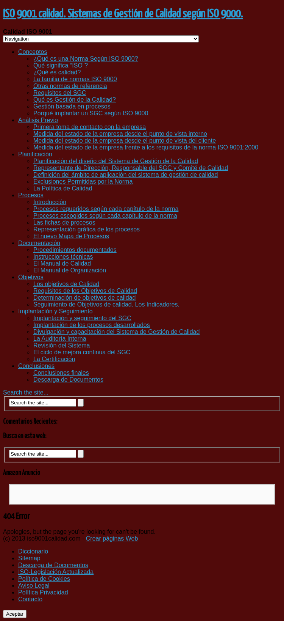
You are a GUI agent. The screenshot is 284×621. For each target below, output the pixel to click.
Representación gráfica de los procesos (86, 229)
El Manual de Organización (69, 270)
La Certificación (54, 359)
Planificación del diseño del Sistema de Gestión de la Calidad (115, 161)
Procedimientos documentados (75, 250)
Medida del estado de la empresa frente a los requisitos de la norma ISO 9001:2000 (145, 147)
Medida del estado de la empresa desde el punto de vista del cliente (124, 140)
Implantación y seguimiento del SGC (82, 318)
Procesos (31, 195)
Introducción (49, 202)
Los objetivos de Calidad (66, 284)
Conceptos (32, 52)
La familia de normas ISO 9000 (75, 79)
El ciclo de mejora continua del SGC (81, 352)
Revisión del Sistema (61, 345)
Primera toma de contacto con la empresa (89, 127)
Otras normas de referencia (70, 86)
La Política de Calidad (62, 188)
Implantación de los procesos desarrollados (91, 325)
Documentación (39, 243)
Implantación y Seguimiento (55, 311)
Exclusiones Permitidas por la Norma (83, 181)
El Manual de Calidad (62, 263)
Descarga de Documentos (68, 379)
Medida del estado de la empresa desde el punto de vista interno (120, 133)
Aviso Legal (33, 585)
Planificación (35, 154)
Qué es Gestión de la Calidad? (74, 99)
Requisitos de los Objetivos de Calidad (85, 291)
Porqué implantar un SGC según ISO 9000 (90, 113)
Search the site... (25, 392)
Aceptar (14, 614)
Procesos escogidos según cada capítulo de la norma (105, 215)
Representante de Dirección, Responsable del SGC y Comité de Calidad (130, 168)
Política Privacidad (43, 592)
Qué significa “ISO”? (60, 65)
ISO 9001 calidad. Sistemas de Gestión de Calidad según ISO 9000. (123, 14)
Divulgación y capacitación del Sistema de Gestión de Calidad (116, 332)
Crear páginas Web (112, 538)
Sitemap (29, 558)
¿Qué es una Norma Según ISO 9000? (85, 58)
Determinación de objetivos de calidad (84, 297)
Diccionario (33, 551)
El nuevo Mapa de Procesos (71, 236)
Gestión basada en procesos (72, 106)
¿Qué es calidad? (57, 72)
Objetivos (31, 277)
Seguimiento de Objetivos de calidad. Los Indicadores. (106, 304)
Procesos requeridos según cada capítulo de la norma (105, 209)
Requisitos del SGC (59, 93)
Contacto (30, 599)
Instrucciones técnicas (63, 256)
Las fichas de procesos (64, 222)
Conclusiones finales (61, 372)
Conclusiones (36, 366)
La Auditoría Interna (59, 338)
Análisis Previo (38, 120)
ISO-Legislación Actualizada (56, 572)
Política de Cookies (44, 578)
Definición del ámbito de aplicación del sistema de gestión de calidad (125, 174)
